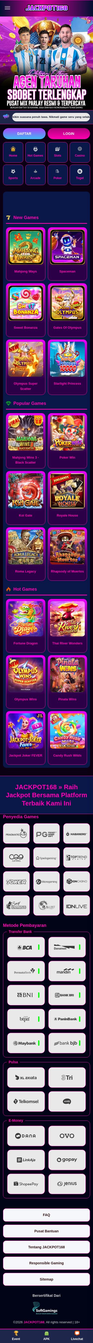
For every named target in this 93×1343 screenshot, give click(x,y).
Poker (58, 174)
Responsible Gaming (46, 1263)
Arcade (35, 174)
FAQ (46, 1215)
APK (46, 1336)
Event (16, 1336)
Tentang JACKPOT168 (46, 1247)
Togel (80, 174)
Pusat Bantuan (46, 1231)
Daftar (24, 134)
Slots (57, 151)
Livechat (77, 1336)
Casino (80, 151)
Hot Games (35, 151)
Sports (13, 174)
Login (68, 134)
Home (13, 151)
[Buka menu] (7, 7)
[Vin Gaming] (47, 1308)
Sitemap (46, 1279)
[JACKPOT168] (46, 8)
